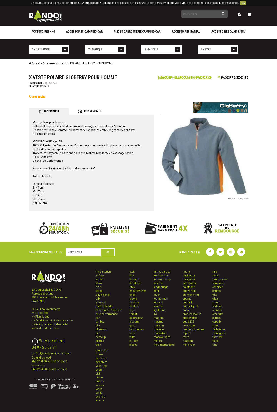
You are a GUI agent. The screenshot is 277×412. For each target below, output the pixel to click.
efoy (132, 287)
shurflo (216, 290)
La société (41, 312)
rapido (186, 333)
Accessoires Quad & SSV (228, 31)
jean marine (161, 275)
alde (98, 287)
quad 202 (188, 321)
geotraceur (136, 317)
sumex (216, 317)
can (98, 317)
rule (214, 271)
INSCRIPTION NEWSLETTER (45, 252)
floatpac (134, 306)
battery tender (104, 306)
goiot (132, 325)
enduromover (137, 290)
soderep (217, 306)
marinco (159, 329)
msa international (164, 344)
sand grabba (220, 279)
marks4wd (160, 333)
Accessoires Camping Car (84, 31)
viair (98, 373)
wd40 (99, 392)
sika (214, 294)
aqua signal (103, 294)
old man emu (191, 294)
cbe (98, 325)
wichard (100, 396)
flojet (132, 310)
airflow (100, 275)
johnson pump (162, 279)
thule (215, 340)
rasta (186, 337)
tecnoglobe (219, 333)
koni (156, 290)
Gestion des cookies (47, 328)
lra (155, 313)
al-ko (99, 283)
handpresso (136, 329)
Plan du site (42, 316)
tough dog (102, 350)
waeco (100, 385)
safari (215, 275)
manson (159, 325)
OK (243, 2)
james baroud (162, 271)
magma (158, 321)
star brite (217, 313)
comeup (101, 337)
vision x (100, 377)
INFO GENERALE (89, 111)
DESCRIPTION (49, 111)
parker (187, 310)
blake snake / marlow (109, 310)
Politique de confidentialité (51, 324)
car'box (100, 321)
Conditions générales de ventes (54, 320)
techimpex (218, 329)
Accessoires (50, 63)
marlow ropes (162, 337)
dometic (134, 279)
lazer (157, 294)
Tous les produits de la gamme (185, 77)
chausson (102, 329)
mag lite (159, 317)
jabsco (133, 344)
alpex (99, 290)
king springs (161, 287)
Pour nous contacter (47, 308)
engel (132, 294)
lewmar (158, 306)
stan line (217, 310)
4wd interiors (104, 271)
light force (160, 310)
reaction (188, 340)
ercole (133, 298)
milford (158, 340)
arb (98, 298)
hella (132, 333)
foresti (133, 313)
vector (99, 369)
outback (188, 302)
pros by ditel (190, 317)
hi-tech (133, 340)
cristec (100, 340)
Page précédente (232, 77)
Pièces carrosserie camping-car (137, 31)
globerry (134, 321)
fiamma (134, 302)
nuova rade (189, 290)
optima (187, 298)
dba (131, 275)
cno (98, 333)
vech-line (101, 365)
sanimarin (218, 283)
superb (216, 321)
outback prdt (190, 306)
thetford (217, 337)
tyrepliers (101, 362)
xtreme (100, 400)
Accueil (34, 63)
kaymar (158, 283)
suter (215, 325)
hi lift (132, 337)
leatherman (161, 298)
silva (215, 298)
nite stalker (189, 283)
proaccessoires (192, 313)
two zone (101, 358)
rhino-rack (189, 344)
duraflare (135, 283)
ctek (98, 344)
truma (99, 354)
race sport (189, 325)
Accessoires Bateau (186, 31)
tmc (214, 344)
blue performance (107, 313)
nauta (186, 271)
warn (99, 388)
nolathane (189, 287)
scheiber (217, 287)
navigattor (189, 275)
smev (215, 302)
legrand (158, 302)
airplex (100, 279)
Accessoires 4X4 (43, 31)
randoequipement (194, 329)
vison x (100, 381)
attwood (101, 302)
